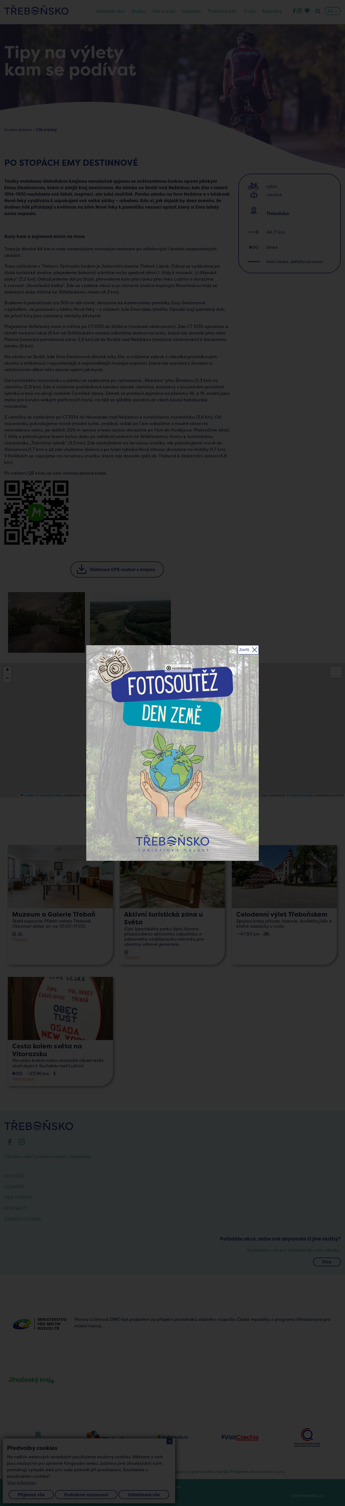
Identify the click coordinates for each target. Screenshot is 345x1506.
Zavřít (244, 649)
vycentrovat (181, 668)
